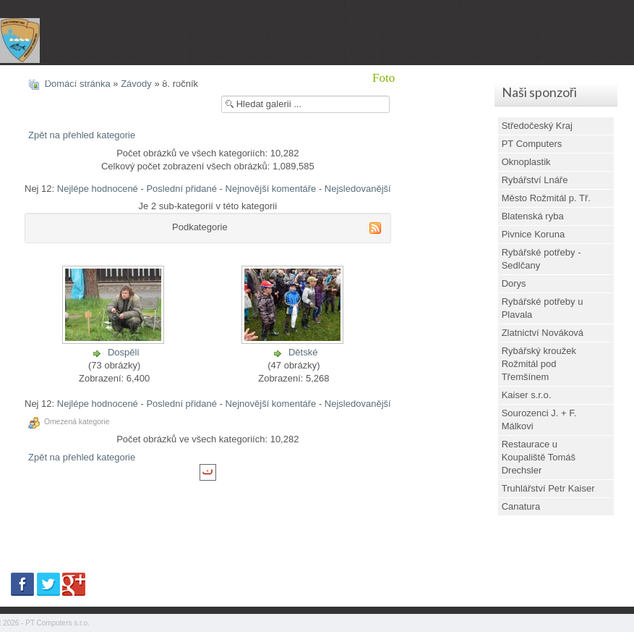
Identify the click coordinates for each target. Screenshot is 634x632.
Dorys (514, 283)
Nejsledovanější (358, 188)
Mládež (218, 78)
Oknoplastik (526, 161)
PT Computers (532, 143)
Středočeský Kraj (537, 125)
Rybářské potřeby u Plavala (542, 308)
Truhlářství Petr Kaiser (548, 488)
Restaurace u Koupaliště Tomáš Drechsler (538, 457)
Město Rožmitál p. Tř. (546, 198)
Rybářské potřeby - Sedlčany (541, 259)
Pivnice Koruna (533, 234)
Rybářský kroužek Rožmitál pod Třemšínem (539, 363)
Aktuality (157, 78)
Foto (383, 78)
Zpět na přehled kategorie (81, 135)
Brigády (276, 78)
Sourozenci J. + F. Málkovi (539, 419)
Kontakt (434, 78)
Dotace (491, 78)
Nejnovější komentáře (271, 188)
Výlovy (334, 78)
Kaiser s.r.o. (527, 394)
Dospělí (124, 352)
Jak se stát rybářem (575, 78)
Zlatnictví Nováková (542, 332)
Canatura (521, 506)
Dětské (302, 352)
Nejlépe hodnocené (97, 188)
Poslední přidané (181, 188)
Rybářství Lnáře (535, 179)
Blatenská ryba (533, 216)
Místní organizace (71, 78)
